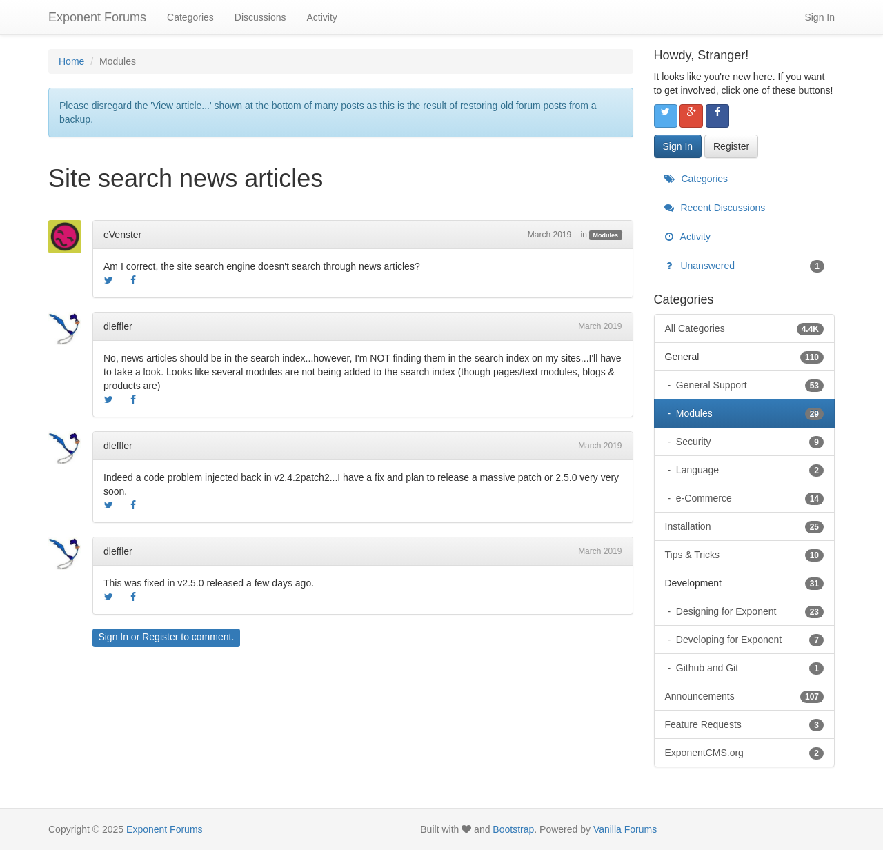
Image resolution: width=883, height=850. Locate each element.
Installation (744, 526)
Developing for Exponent (748, 639)
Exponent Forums (97, 17)
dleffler (117, 326)
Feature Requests (744, 724)
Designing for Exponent (748, 611)
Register (160, 636)
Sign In (819, 17)
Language (748, 470)
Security (748, 441)
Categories (190, 17)
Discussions (260, 17)
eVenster (122, 234)
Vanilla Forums (625, 829)
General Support (748, 385)
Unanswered (744, 266)
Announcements (744, 696)
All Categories (744, 328)
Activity (321, 17)
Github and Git (748, 668)
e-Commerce (748, 498)
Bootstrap (513, 829)
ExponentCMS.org (744, 753)
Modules (606, 235)
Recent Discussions (715, 207)
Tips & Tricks (744, 555)
